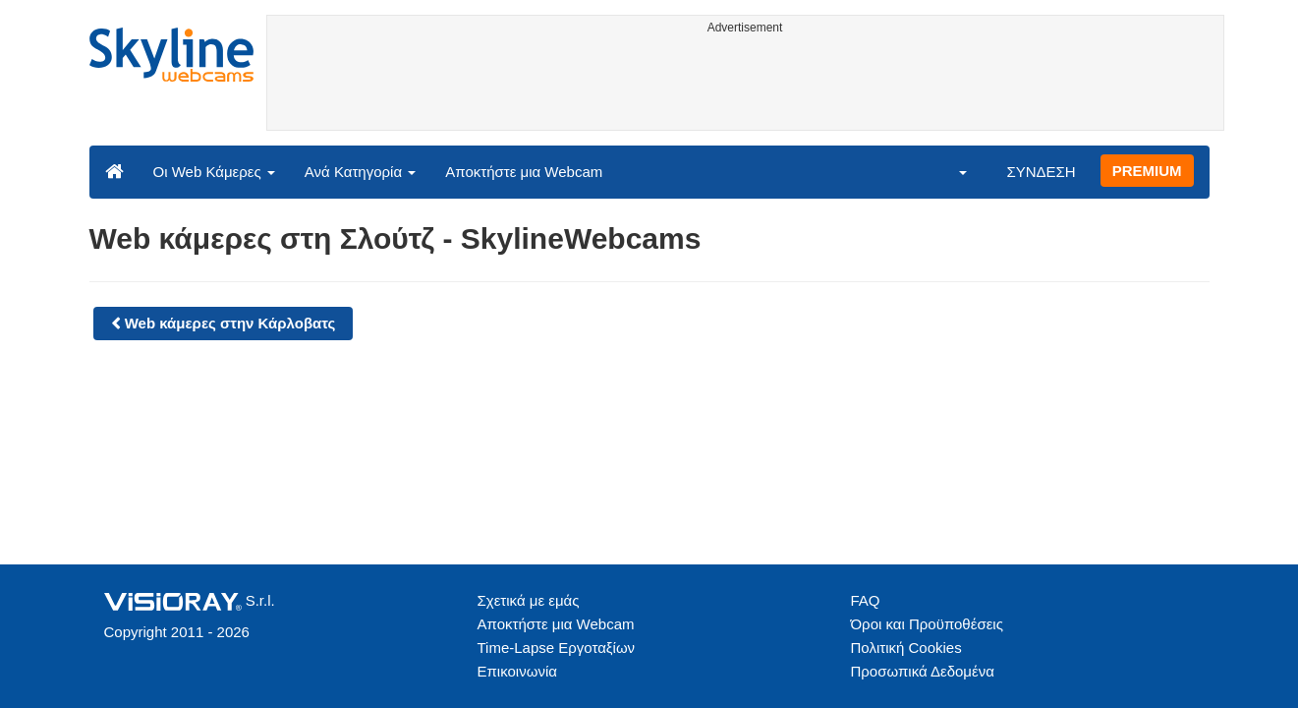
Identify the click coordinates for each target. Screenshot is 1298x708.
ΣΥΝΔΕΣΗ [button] (1040, 171)
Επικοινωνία (517, 671)
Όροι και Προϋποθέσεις (927, 624)
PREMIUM (1147, 170)
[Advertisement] (745, 85)
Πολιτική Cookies (906, 647)
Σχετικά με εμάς (529, 600)
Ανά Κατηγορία (360, 171)
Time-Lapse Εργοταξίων (557, 647)
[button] (950, 171)
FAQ (865, 600)
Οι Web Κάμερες (214, 171)
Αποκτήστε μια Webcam (523, 171)
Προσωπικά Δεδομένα (922, 671)
